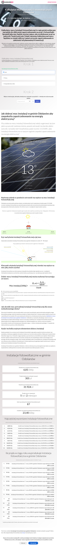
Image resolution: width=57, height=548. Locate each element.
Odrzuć (23, 543)
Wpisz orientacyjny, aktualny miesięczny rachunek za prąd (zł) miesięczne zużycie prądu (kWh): (28, 97)
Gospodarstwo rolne (9, 83)
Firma (5, 78)
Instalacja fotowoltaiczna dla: (10, 68)
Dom (28, 72)
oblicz (37, 101)
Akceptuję (33, 543)
